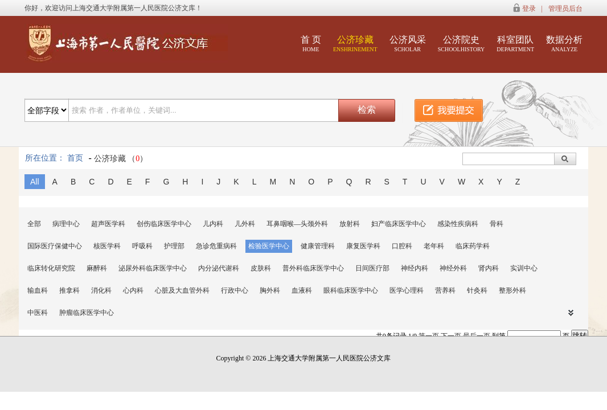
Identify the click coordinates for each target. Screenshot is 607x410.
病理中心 (66, 224)
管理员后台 (565, 9)
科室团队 (515, 43)
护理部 (174, 246)
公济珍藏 (355, 43)
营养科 (445, 290)
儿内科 (213, 224)
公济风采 (407, 43)
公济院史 (461, 43)
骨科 (496, 224)
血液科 (302, 290)
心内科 (133, 290)
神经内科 (414, 268)
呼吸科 (142, 246)
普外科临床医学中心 (313, 268)
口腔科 (402, 246)
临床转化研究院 (51, 268)
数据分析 (564, 43)
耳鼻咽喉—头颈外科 (297, 224)
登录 (529, 9)
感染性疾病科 (457, 224)
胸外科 (270, 290)
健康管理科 (318, 246)
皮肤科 (261, 268)
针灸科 (477, 290)
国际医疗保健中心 (54, 246)
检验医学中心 (268, 246)
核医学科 (107, 246)
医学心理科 (406, 290)
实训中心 (524, 268)
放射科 (349, 224)
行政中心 (234, 290)
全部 (34, 224)
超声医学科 (108, 224)
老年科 (434, 246)
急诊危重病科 (216, 246)
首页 (75, 158)
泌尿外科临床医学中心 (152, 268)
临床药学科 (473, 246)
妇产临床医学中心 (398, 224)
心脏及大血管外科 (182, 290)
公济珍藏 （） (121, 158)
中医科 (37, 313)
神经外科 (453, 268)
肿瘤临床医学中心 (86, 313)
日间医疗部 (372, 268)
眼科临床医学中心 (350, 290)
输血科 (37, 290)
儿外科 (245, 224)
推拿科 (69, 290)
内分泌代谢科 (218, 268)
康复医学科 (363, 246)
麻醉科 (97, 268)
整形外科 (512, 290)
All (34, 181)
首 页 (311, 43)
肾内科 (488, 268)
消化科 (101, 290)
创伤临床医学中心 (164, 224)
